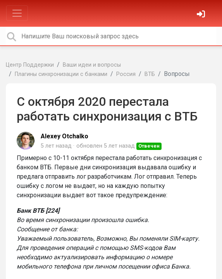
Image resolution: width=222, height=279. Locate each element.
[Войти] (202, 15)
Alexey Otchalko (64, 136)
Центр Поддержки (30, 65)
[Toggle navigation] (17, 13)
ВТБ (150, 74)
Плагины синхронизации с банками (61, 74)
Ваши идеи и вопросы (92, 65)
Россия (126, 74)
